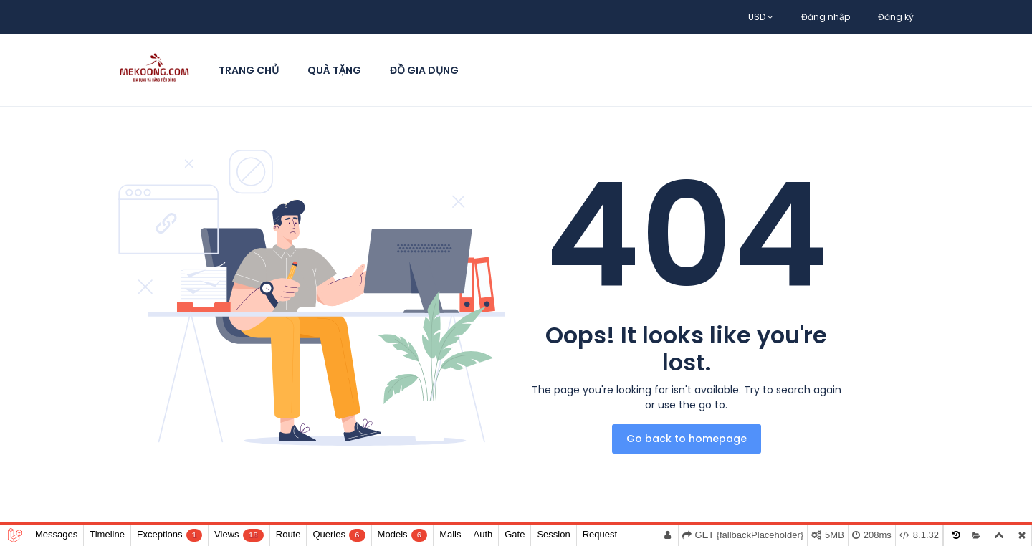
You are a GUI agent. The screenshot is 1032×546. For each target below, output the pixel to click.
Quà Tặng (334, 70)
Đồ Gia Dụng (424, 70)
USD (760, 17)
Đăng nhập (825, 17)
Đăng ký (896, 17)
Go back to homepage (686, 438)
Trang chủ (249, 70)
